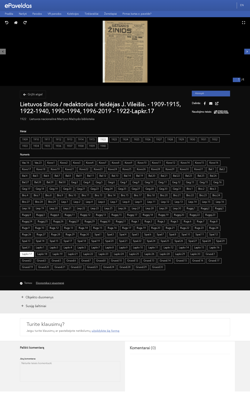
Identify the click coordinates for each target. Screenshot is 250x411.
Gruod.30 (157, 267)
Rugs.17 (126, 228)
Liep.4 (89, 202)
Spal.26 (179, 241)
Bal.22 (176, 176)
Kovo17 (26, 169)
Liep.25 (108, 208)
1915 (92, 139)
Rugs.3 (161, 221)
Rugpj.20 (179, 215)
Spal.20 (109, 241)
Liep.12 (165, 202)
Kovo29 (169, 169)
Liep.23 (95, 208)
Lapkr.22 (88, 254)
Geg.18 (40, 189)
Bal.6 (46, 176)
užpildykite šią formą (105, 331)
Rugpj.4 (26, 215)
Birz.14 (111, 195)
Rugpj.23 (210, 215)
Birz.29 (52, 202)
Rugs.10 (39, 228)
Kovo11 (156, 163)
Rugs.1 (135, 221)
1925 (136, 139)
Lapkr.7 (95, 247)
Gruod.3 (41, 261)
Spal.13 (26, 241)
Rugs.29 (70, 234)
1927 (159, 139)
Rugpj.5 (40, 215)
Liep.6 (101, 202)
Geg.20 (67, 189)
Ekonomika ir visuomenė (50, 283)
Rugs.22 (184, 228)
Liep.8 (126, 202)
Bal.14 (127, 176)
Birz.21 (177, 195)
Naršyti (23, 14)
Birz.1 (190, 189)
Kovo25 (126, 169)
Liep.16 (220, 202)
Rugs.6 (187, 221)
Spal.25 (165, 241)
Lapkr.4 (68, 247)
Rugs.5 (174, 221)
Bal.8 (68, 176)
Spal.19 (95, 241)
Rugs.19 (141, 228)
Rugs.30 (84, 234)
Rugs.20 (155, 228)
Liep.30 (177, 208)
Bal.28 (37, 182)
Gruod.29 (141, 267)
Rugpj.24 (27, 221)
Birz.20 (164, 195)
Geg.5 (99, 182)
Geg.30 (163, 189)
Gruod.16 (197, 261)
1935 (47, 146)
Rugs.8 (213, 221)
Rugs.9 (26, 228)
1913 (69, 139)
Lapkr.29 (180, 254)
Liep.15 (206, 202)
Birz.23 (203, 195)
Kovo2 (64, 163)
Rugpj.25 (43, 221)
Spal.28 (206, 241)
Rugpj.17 (132, 215)
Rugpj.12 (85, 215)
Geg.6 (111, 182)
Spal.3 (110, 234)
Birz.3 (213, 189)
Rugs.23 (199, 228)
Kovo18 (40, 169)
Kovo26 (141, 169)
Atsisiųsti (199, 93)
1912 (58, 139)
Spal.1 (98, 234)
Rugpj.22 (195, 215)
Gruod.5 (56, 261)
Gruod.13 (148, 261)
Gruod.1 (210, 254)
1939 (92, 146)
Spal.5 (135, 234)
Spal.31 (26, 247)
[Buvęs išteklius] (3, 51)
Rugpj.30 (105, 221)
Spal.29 (220, 241)
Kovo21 (69, 169)
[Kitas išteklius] (247, 51)
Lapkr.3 (54, 247)
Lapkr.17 (27, 254)
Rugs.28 (55, 234)
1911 (47, 139)
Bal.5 (35, 176)
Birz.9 (60, 195)
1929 (181, 139)
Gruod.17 (214, 261)
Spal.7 (160, 234)
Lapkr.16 (214, 247)
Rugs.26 (26, 234)
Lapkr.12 (168, 247)
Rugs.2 (148, 221)
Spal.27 (192, 241)
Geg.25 (122, 189)
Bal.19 (139, 176)
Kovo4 (89, 163)
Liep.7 (113, 202)
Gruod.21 (60, 267)
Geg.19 (53, 189)
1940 (103, 146)
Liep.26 (122, 208)
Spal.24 (151, 241)
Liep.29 (163, 208)
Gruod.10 (116, 261)
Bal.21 (164, 176)
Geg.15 (204, 182)
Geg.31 (177, 189)
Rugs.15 (97, 228)
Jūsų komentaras (28, 359)
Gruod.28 (125, 267)
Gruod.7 (86, 261)
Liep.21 (67, 208)
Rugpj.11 (70, 215)
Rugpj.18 (148, 215)
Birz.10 (72, 195)
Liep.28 (149, 208)
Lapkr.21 (73, 254)
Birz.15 (125, 195)
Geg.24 (108, 189)
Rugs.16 (112, 228)
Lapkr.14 (184, 247)
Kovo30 (184, 169)
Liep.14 (192, 202)
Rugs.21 (170, 228)
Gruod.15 (181, 261)
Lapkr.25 (134, 254)
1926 (148, 139)
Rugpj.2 (205, 208)
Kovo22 (83, 169)
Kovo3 (77, 163)
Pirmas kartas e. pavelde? (136, 14)
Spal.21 (123, 241)
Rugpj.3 (219, 208)
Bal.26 (213, 176)
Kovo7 (102, 163)
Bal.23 (188, 176)
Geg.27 (136, 189)
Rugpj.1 (191, 208)
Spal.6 (147, 234)
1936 (58, 146)
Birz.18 (151, 195)
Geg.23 (95, 189)
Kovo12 (170, 163)
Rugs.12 (54, 228)
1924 (125, 139)
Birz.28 (39, 202)
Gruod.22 (76, 267)
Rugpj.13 (101, 215)
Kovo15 (199, 163)
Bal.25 (201, 176)
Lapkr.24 (119, 254)
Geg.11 (162, 182)
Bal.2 (222, 169)
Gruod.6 (71, 261)
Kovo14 (185, 163)
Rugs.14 (83, 228)
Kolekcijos (73, 14)
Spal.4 (122, 234)
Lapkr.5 (81, 247)
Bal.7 (57, 176)
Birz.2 (201, 189)
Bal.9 (79, 176)
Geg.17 (26, 189)
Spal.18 (81, 241)
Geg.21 (81, 189)
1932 (214, 139)
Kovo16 (213, 163)
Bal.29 (50, 182)
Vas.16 (25, 163)
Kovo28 (155, 169)
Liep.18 (26, 208)
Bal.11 (90, 176)
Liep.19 (40, 208)
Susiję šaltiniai (33, 306)
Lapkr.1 (40, 247)
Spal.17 (68, 241)
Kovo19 (55, 169)
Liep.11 (151, 202)
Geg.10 (149, 182)
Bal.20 (151, 176)
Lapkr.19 (57, 254)
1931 (203, 139)
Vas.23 (38, 163)
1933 (25, 146)
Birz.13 (98, 195)
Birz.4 (25, 195)
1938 (81, 146)
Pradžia (9, 14)
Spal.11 (199, 234)
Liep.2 (77, 202)
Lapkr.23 (103, 254)
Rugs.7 (200, 221)
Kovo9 (128, 163)
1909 (25, 139)
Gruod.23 (92, 267)
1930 (192, 139)
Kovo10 (142, 163)
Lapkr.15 (199, 247)
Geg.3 (74, 182)
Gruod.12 (132, 261)
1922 (103, 139)
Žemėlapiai (110, 14)
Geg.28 (149, 189)
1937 (69, 146)
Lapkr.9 (123, 247)
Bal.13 (115, 176)
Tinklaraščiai (91, 14)
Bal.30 (62, 182)
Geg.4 (86, 182)
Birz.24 (216, 195)
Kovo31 (198, 169)
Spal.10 (186, 234)
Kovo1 (51, 163)
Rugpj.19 (163, 215)
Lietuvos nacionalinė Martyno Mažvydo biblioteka (62, 119)
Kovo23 (98, 169)
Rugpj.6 (54, 215)
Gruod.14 (165, 261)
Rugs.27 (41, 234)
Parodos (37, 14)
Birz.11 (85, 195)
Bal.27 (25, 182)
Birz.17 (138, 195)
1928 (170, 139)
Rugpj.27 (74, 221)
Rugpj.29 (90, 221)
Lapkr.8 (109, 247)
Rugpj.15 (116, 215)
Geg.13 (190, 182)
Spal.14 (40, 241)
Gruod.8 (101, 261)
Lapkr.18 (42, 254)
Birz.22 (190, 195)
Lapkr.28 (165, 254)
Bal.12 (102, 176)
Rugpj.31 (121, 221)
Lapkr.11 (153, 247)
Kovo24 (112, 169)
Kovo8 (115, 163)
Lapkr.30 (195, 254)
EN (242, 5)
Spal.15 (54, 241)
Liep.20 (53, 208)
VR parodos (54, 14)
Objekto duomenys (37, 297)
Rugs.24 (213, 228)
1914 (81, 139)
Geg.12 (176, 182)
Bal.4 (24, 176)
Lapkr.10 (138, 247)
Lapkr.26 (149, 254)
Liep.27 (136, 208)
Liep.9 (138, 202)
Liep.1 (64, 202)
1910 (36, 139)
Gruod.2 (26, 261)
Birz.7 (37, 195)
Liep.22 (81, 208)
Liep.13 (179, 202)
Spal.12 (213, 234)
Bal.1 (211, 169)
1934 (36, 146)
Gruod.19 (27, 267)
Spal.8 (172, 234)
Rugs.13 (68, 228)
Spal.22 (137, 241)
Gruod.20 (43, 267)
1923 (114, 139)
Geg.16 (217, 182)
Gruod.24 (108, 267)
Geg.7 (123, 182)
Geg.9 (135, 182)
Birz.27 (26, 202)
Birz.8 (48, 195)
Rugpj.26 (58, 221)
